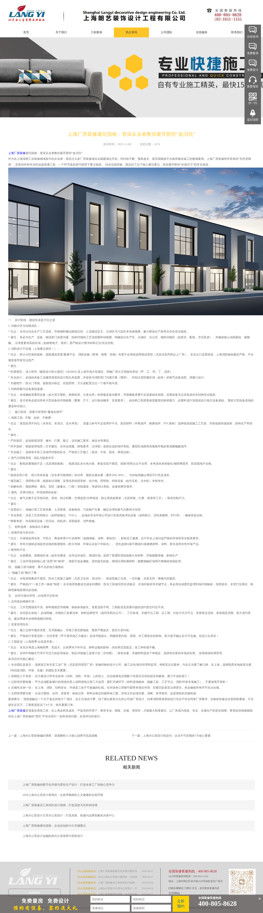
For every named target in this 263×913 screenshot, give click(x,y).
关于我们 (61, 32)
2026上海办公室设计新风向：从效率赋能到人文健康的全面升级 (63, 794)
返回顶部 (252, 119)
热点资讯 (131, 32)
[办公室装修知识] (86, 871)
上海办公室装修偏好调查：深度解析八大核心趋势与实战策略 (58, 735)
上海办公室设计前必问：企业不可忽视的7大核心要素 (177, 735)
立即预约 (181, 903)
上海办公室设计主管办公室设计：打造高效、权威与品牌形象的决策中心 (69, 815)
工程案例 (96, 32)
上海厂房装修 (16, 153)
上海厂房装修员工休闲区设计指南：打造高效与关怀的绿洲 (60, 805)
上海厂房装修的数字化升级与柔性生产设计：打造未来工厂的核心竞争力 (69, 784)
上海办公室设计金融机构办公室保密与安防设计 (53, 836)
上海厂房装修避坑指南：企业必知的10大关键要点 (54, 825)
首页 (26, 32)
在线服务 (202, 32)
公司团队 (166, 32)
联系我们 (237, 32)
